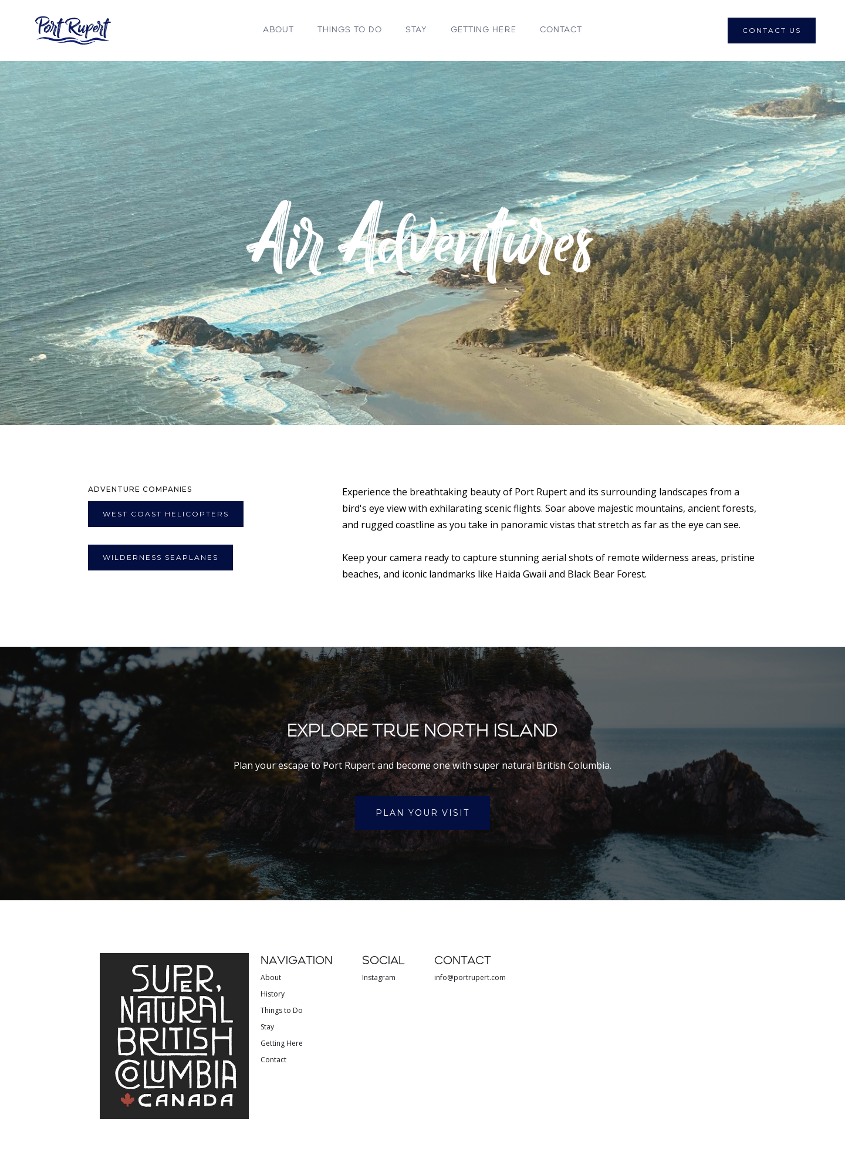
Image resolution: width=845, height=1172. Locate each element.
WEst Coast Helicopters (166, 513)
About (278, 30)
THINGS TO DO (349, 30)
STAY (416, 30)
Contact (561, 30)
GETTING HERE (483, 30)
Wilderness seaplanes (160, 557)
